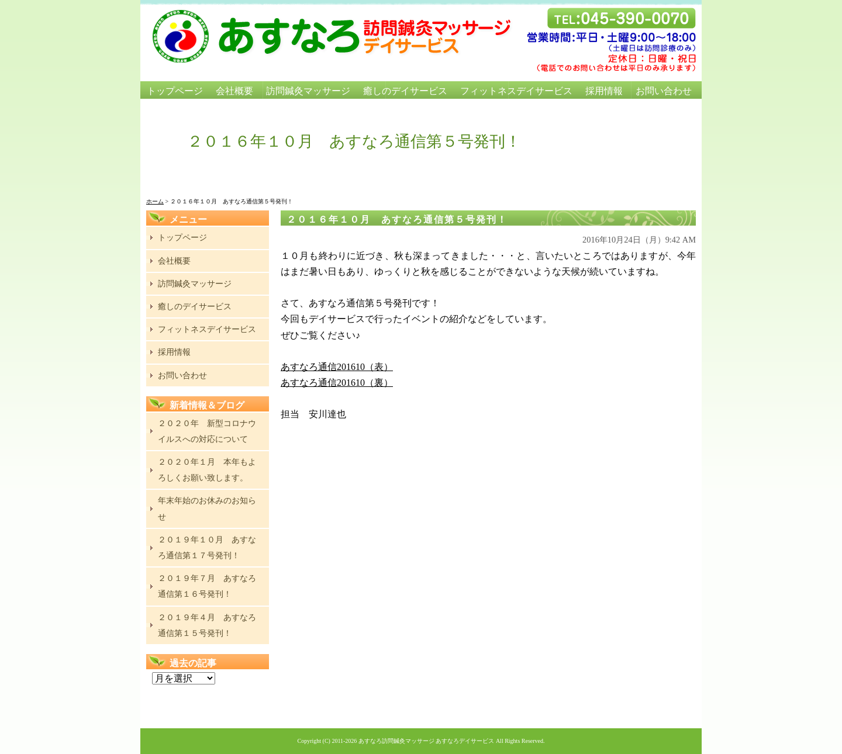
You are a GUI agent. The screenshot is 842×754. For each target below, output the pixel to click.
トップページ (175, 91)
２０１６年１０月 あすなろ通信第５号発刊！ (397, 219)
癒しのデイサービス (405, 91)
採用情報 (604, 91)
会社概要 (234, 91)
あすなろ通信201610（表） (337, 367)
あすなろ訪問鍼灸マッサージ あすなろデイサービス (426, 741)
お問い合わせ (664, 91)
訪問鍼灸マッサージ (308, 91)
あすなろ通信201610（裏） (337, 383)
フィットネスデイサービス (516, 91)
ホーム (155, 201)
